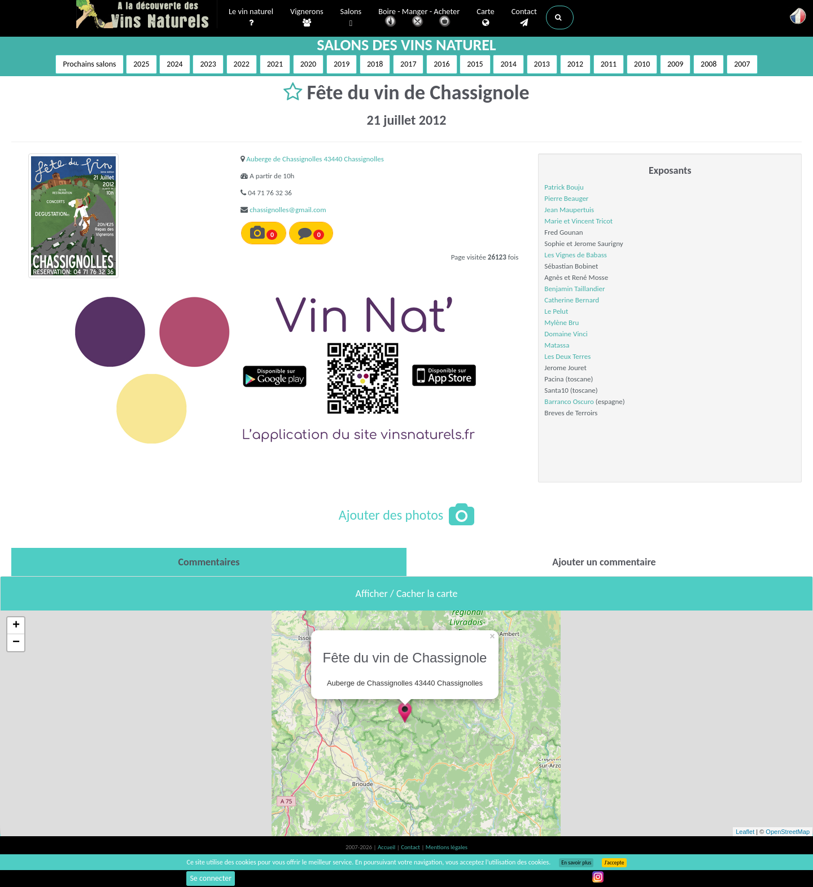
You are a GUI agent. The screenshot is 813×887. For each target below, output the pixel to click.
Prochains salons (89, 64)
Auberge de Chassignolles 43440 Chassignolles (314, 159)
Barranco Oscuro (569, 401)
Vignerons (307, 17)
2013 (542, 64)
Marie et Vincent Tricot (578, 221)
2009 (675, 64)
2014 (508, 64)
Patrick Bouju (563, 187)
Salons (351, 17)
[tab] (208, 562)
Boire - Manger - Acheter (419, 18)
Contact (524, 17)
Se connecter (210, 878)
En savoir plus (576, 862)
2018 (375, 64)
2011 (609, 64)
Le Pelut (556, 311)
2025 (141, 64)
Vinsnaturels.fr (146, 15)
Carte (485, 17)
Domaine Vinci (565, 334)
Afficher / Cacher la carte (407, 593)
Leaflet (745, 831)
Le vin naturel (251, 17)
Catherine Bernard (571, 300)
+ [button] (16, 625)
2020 (308, 64)
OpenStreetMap (788, 831)
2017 (408, 64)
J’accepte (614, 862)
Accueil (387, 847)
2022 (242, 64)
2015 (475, 64)
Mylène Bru (561, 322)
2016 (441, 64)
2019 (341, 64)
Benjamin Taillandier (574, 288)
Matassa (556, 345)
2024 (174, 64)
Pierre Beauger (566, 198)
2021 (275, 64)
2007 (742, 64)
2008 (708, 64)
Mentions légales (446, 847)
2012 (575, 64)
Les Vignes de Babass (575, 255)
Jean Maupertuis (569, 209)
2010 (642, 64)
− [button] (16, 642)
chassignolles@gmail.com (288, 209)
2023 (208, 64)
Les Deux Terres (567, 356)
